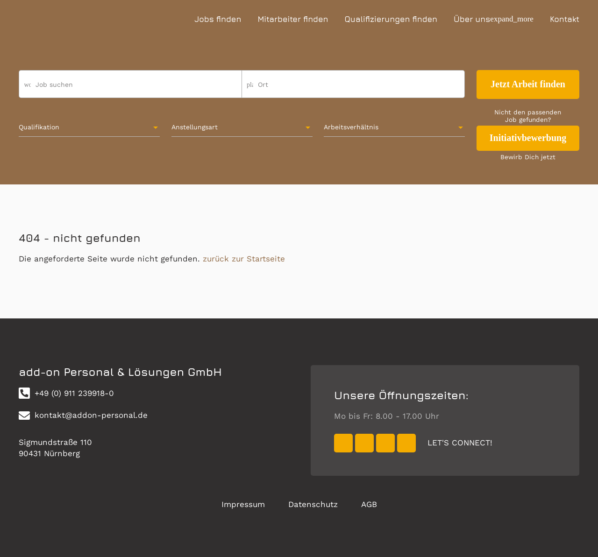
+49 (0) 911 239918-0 (66, 393)
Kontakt (564, 19)
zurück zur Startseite (244, 258)
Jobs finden (217, 19)
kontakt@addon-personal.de (83, 415)
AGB (369, 504)
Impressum (243, 504)
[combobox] (353, 88)
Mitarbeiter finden (292, 19)
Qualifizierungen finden (390, 19)
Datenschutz (313, 504)
